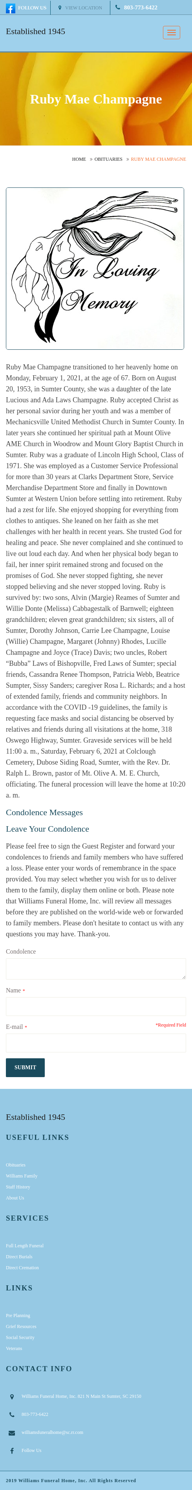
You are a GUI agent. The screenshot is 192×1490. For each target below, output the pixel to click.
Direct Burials (19, 1256)
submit (25, 1067)
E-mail (14, 1026)
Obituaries (109, 159)
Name (13, 990)
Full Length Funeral (25, 1245)
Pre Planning (18, 1315)
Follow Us (31, 1450)
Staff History (18, 1187)
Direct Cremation (22, 1267)
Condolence (21, 951)
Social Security (20, 1337)
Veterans (14, 1348)
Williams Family (22, 1176)
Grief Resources (21, 1326)
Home (79, 159)
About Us (15, 1198)
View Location (80, 8)
